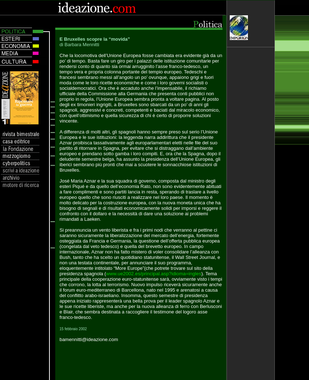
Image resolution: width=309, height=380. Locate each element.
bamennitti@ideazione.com (89, 339)
